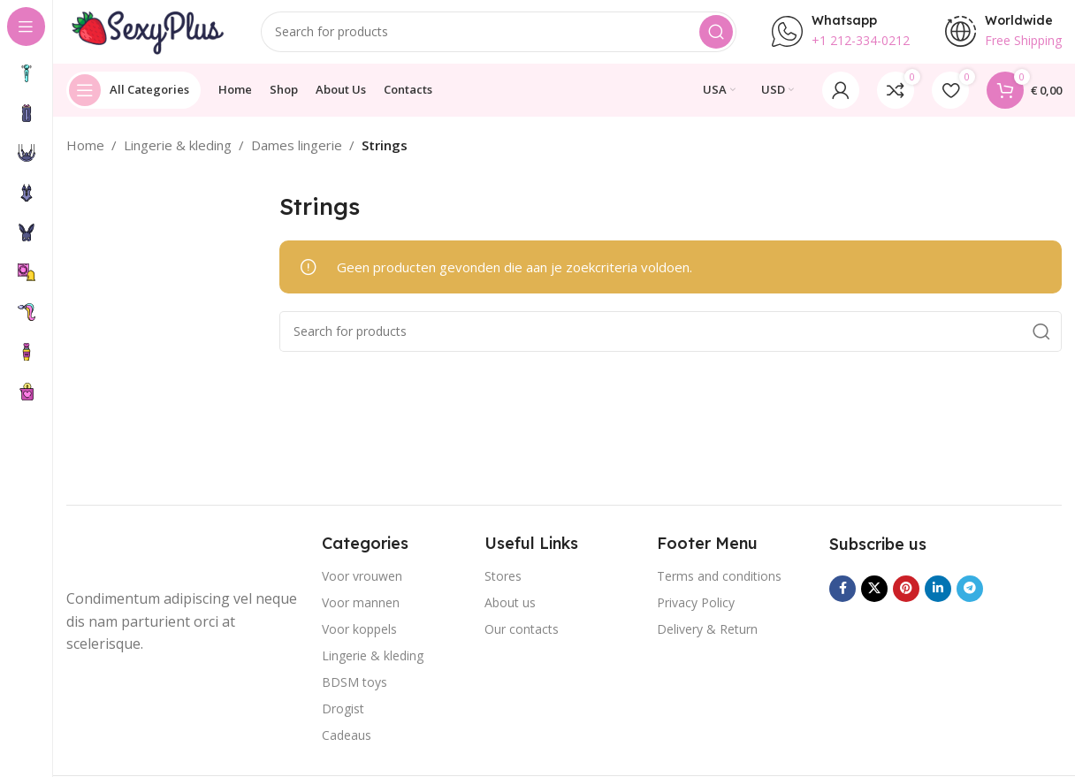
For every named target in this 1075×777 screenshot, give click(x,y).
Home (85, 152)
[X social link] (874, 596)
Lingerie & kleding (178, 152)
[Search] (498, 35)
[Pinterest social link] (906, 596)
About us (510, 610)
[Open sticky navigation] (133, 97)
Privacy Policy (696, 610)
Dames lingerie (296, 152)
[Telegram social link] (970, 596)
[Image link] (137, 561)
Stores (503, 583)
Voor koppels (359, 636)
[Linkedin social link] (938, 596)
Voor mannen (361, 610)
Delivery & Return (707, 636)
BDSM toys (354, 690)
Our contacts (521, 636)
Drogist (343, 716)
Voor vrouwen (362, 583)
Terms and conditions (719, 583)
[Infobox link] (841, 35)
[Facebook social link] (842, 596)
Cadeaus (346, 743)
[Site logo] (145, 33)
